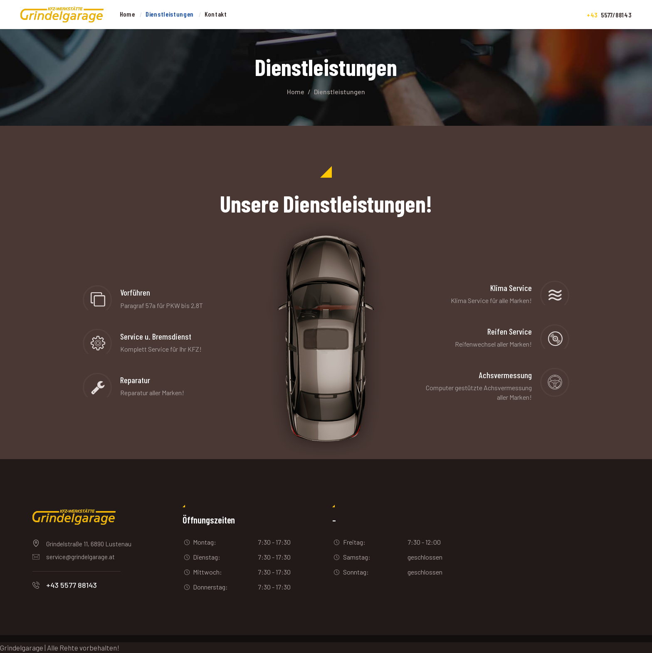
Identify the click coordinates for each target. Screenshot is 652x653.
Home (295, 91)
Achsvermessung (505, 375)
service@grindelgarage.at (80, 556)
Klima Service (511, 288)
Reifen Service (509, 331)
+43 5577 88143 (71, 584)
